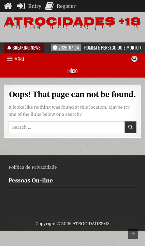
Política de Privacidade (33, 167)
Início (72, 71)
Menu (19, 59)
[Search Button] (134, 59)
